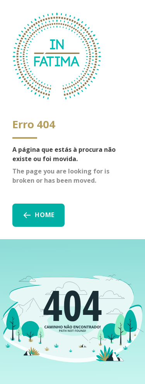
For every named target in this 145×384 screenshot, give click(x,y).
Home (38, 215)
